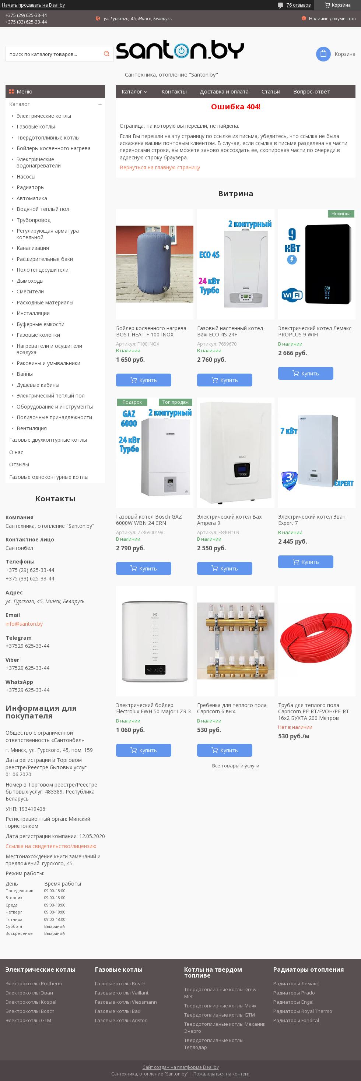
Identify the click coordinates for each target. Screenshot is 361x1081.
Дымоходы (30, 280)
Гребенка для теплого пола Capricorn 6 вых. (232, 708)
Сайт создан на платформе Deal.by (181, 1067)
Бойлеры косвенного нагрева (54, 148)
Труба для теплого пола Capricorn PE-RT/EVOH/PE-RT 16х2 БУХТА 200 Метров (313, 711)
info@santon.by (24, 624)
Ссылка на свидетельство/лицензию (51, 845)
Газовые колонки (38, 334)
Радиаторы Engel (293, 1002)
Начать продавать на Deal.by (33, 5)
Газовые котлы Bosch (120, 983)
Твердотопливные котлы (48, 137)
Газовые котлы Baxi (118, 1011)
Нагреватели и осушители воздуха (49, 349)
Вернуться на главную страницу (160, 167)
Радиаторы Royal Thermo (302, 1011)
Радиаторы (31, 187)
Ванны (25, 373)
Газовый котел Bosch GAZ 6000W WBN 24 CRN (149, 519)
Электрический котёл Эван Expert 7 (312, 519)
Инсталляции (33, 313)
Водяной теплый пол (43, 208)
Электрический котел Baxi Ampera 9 (230, 519)
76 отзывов (299, 5)
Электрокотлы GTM (28, 1020)
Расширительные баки (45, 258)
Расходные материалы (45, 302)
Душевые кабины (38, 384)
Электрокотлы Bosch (30, 1011)
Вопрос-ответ (311, 91)
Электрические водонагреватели (39, 162)
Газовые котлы (36, 126)
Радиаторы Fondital (296, 1020)
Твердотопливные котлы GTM (219, 1014)
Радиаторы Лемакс (296, 983)
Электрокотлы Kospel (31, 1002)
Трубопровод (33, 219)
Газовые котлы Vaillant (121, 992)
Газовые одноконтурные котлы (48, 476)
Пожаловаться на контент (221, 1074)
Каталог (19, 103)
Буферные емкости (40, 324)
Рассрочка (169, 104)
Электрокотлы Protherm (34, 983)
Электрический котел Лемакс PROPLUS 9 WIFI (314, 331)
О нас (16, 452)
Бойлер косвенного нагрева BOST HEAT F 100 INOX (151, 331)
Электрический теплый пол (51, 395)
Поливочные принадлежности (54, 417)
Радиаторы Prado (294, 992)
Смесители (30, 291)
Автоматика (32, 198)
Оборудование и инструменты (55, 406)
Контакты (174, 91)
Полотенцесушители (43, 269)
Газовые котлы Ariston (121, 1020)
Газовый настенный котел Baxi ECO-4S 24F (230, 331)
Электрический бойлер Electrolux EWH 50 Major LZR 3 (153, 708)
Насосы (26, 176)
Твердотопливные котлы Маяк (220, 1005)
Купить (148, 380)
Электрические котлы (44, 115)
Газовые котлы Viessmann (126, 1002)
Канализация (33, 247)
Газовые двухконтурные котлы (48, 439)
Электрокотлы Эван (29, 992)
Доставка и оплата (224, 91)
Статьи (271, 91)
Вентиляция (32, 428)
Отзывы (19, 464)
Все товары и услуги (235, 765)
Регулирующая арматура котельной (48, 234)
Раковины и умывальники (48, 363)
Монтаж (132, 104)
